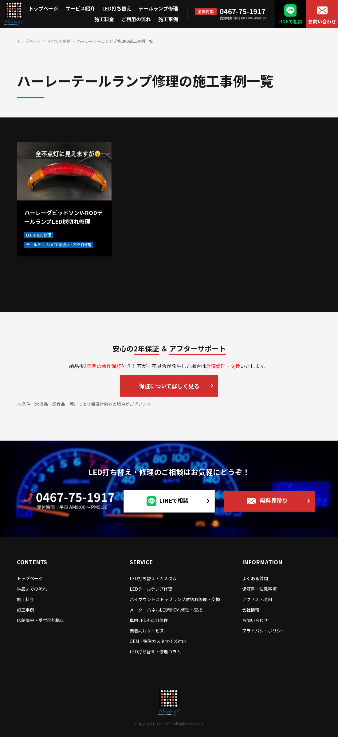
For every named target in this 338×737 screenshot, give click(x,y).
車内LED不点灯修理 (149, 620)
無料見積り (274, 500)
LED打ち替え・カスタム (153, 578)
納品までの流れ (32, 589)
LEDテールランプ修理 (151, 589)
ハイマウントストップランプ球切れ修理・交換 (175, 599)
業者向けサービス (147, 631)
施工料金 (104, 19)
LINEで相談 (290, 21)
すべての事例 (59, 41)
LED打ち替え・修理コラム (155, 651)
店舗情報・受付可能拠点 (40, 620)
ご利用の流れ (136, 19)
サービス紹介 (80, 8)
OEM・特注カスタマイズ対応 (158, 641)
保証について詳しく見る (169, 386)
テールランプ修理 (158, 8)
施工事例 (168, 19)
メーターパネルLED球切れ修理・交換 (166, 610)
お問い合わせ (322, 21)
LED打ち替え (116, 8)
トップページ (43, 8)
